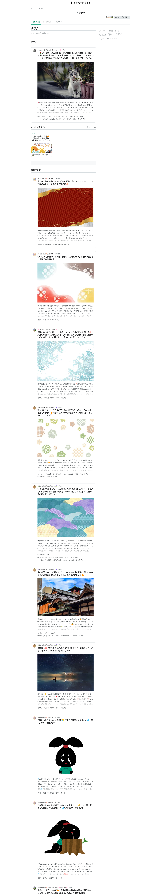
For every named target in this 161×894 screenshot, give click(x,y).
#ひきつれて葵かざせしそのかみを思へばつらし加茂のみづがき (58, 557)
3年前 (58, 178)
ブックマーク (36, 134)
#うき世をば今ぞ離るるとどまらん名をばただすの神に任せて (57, 560)
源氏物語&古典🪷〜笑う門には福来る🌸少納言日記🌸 (52, 887)
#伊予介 (83, 119)
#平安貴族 (50, 793)
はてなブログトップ (104, 35)
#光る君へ (40, 244)
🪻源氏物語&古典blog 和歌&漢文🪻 (47, 407)
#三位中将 (76, 119)
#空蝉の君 (52, 633)
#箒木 (44, 320)
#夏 (61, 878)
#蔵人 (48, 555)
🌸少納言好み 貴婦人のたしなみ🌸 (47, 329)
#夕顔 (39, 116)
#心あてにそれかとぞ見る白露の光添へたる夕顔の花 (54, 119)
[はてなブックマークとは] (44, 127)
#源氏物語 (63, 398)
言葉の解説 (36, 22)
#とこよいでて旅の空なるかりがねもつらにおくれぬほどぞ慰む (58, 474)
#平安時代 (48, 244)
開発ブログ (121, 34)
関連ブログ (58, 22)
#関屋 (49, 320)
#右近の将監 (41, 477)
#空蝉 (55, 244)
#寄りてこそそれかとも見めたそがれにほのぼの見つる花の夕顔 (62, 116)
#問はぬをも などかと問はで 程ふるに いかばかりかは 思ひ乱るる (58, 636)
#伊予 (46, 633)
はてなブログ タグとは (105, 34)
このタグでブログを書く (122, 17)
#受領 (54, 320)
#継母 (57, 708)
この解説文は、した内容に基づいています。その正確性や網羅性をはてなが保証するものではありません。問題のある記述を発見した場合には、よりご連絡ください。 (41, 33)
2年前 (64, 50)
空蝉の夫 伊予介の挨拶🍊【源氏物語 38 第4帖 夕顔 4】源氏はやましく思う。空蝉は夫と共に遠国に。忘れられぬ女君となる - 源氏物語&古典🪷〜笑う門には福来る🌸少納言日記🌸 (41, 138)
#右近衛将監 (84, 474)
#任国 (83, 636)
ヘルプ (115, 34)
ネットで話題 (47, 22)
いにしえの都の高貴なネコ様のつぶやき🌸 (49, 50)
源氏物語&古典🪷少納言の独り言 (46, 178)
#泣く (44, 793)
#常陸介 (66, 244)
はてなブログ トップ (37, 8)
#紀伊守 (46, 708)
